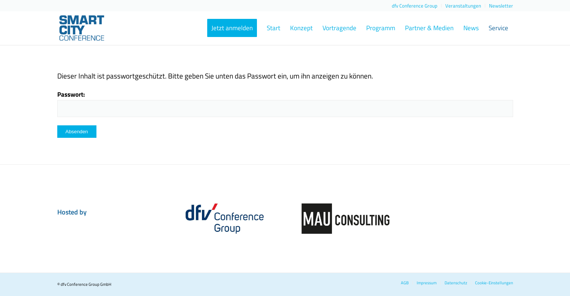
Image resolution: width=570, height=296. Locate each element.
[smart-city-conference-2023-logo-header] (94, 28)
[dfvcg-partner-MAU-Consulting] (345, 218)
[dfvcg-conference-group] (224, 218)
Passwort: (285, 103)
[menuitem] (415, 6)
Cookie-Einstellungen (494, 283)
